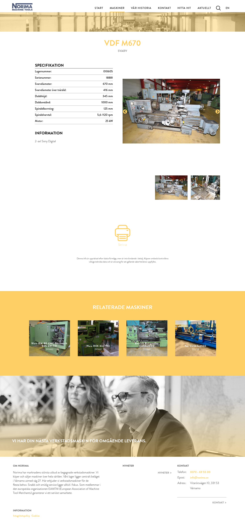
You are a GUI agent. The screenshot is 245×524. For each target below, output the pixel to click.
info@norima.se (199, 477)
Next (217, 111)
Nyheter (163, 473)
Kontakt (164, 8)
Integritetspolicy (21, 516)
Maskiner (117, 8)
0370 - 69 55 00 (200, 472)
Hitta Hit (184, 8)
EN (228, 8)
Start (99, 8)
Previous (125, 111)
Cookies (35, 516)
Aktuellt (204, 8)
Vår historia (141, 8)
